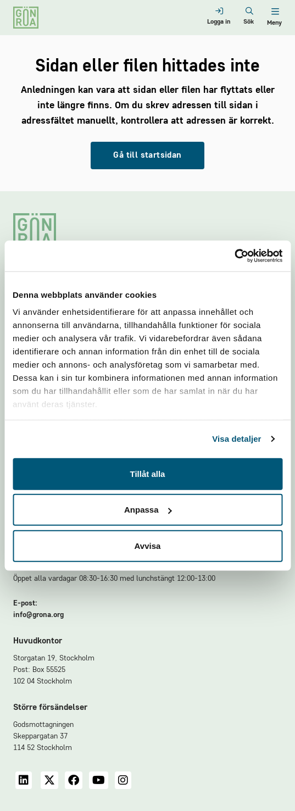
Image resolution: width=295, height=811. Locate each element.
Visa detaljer (236, 438)
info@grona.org (38, 615)
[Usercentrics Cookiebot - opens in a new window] (234, 256)
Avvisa (148, 545)
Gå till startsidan (147, 155)
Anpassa (148, 509)
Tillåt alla (147, 473)
